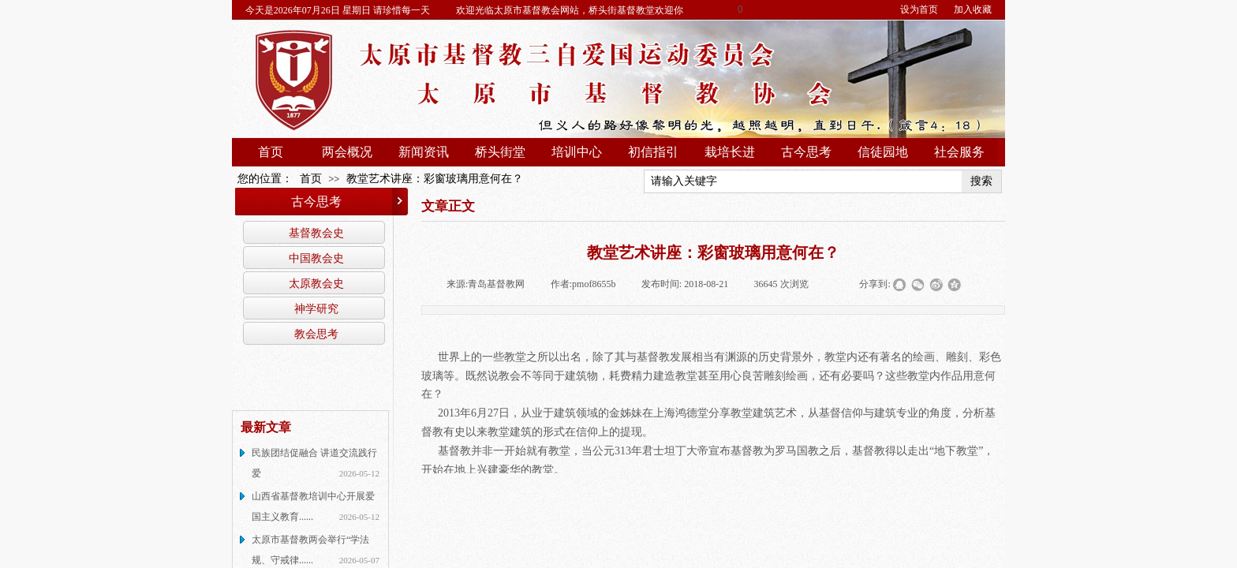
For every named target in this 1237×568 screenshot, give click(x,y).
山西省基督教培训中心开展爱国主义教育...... (313, 506)
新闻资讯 (423, 152)
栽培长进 (729, 152)
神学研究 (316, 308)
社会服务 (959, 152)
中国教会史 (316, 258)
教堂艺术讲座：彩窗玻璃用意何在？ (434, 179)
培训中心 (576, 152)
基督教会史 (316, 232)
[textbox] (803, 181)
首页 (270, 152)
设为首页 (919, 9)
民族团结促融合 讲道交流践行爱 (314, 463)
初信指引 (653, 152)
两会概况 (347, 152)
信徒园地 (883, 152)
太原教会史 (316, 283)
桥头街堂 (500, 152)
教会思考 (316, 333)
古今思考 (806, 152)
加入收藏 (973, 9)
